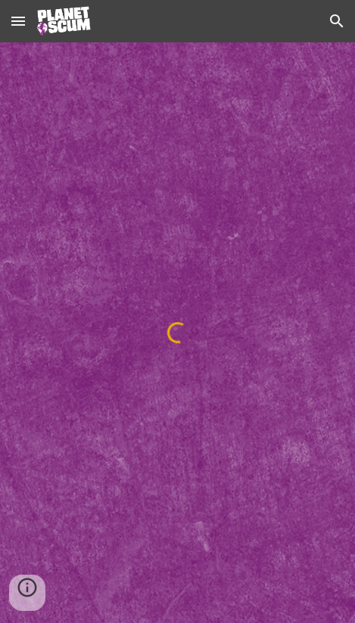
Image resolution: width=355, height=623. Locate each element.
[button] (18, 21)
